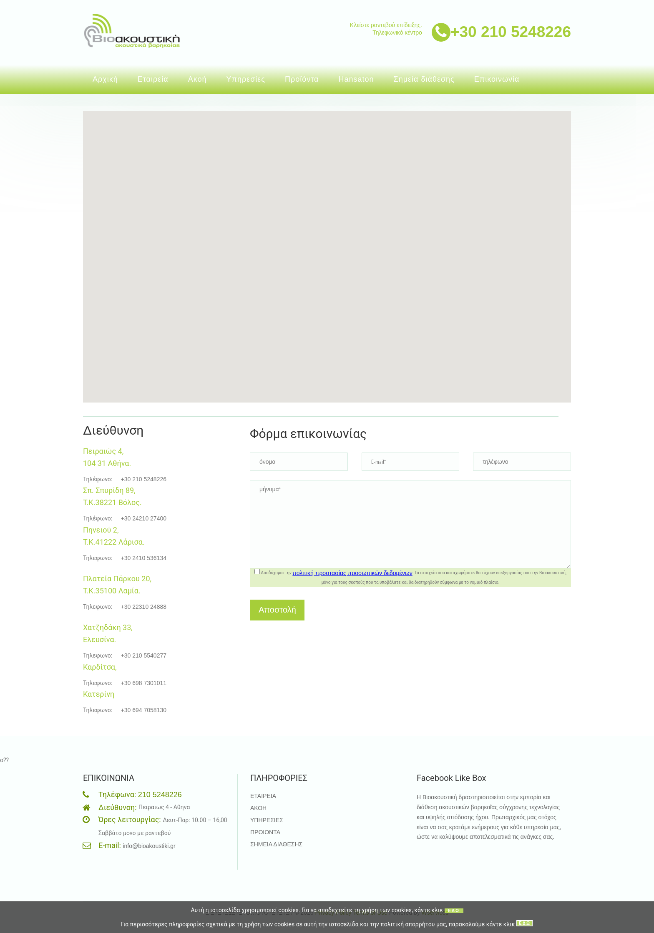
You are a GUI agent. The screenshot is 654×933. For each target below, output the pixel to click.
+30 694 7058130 (143, 710)
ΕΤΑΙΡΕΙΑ (263, 796)
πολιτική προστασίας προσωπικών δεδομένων (352, 573)
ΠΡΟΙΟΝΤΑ (265, 832)
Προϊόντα (302, 79)
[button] (311, 224)
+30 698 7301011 (143, 683)
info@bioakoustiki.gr (149, 846)
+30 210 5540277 (143, 655)
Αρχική (105, 79)
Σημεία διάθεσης (424, 79)
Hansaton (356, 79)
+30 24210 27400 (143, 518)
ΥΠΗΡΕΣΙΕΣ (266, 820)
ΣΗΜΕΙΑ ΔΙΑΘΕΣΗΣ (276, 844)
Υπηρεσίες (245, 79)
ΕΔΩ (454, 910)
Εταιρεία (153, 79)
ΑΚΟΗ (258, 808)
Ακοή (197, 79)
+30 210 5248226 (510, 29)
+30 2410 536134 (143, 558)
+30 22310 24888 (143, 606)
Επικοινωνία (497, 79)
